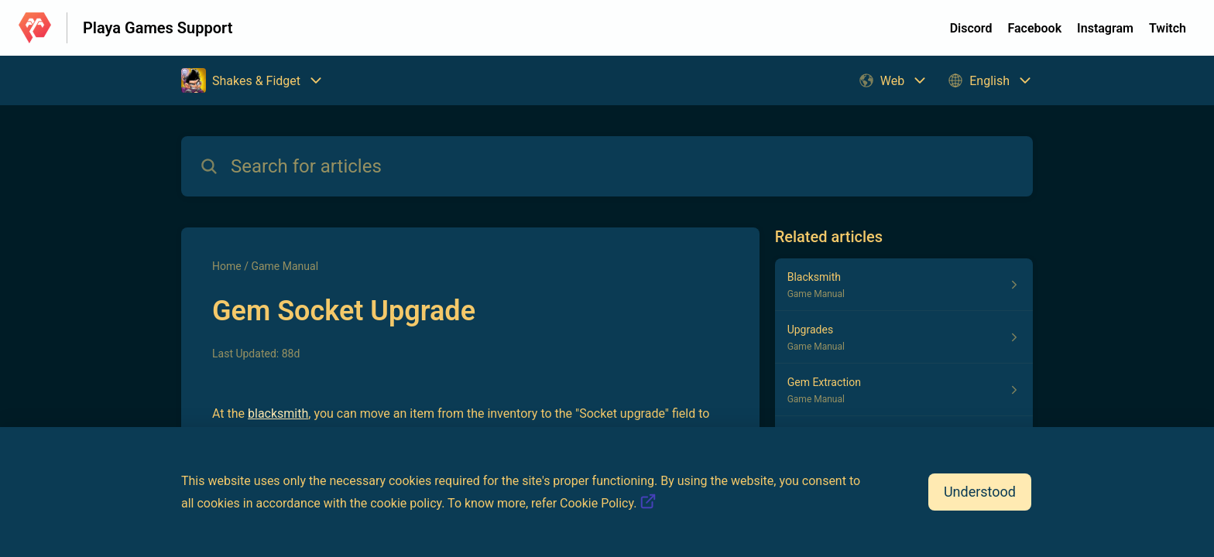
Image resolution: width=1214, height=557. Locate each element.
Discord (971, 28)
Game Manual (284, 266)
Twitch (1167, 28)
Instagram (1105, 28)
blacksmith (278, 413)
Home (227, 266)
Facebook (1034, 28)
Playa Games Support (157, 28)
